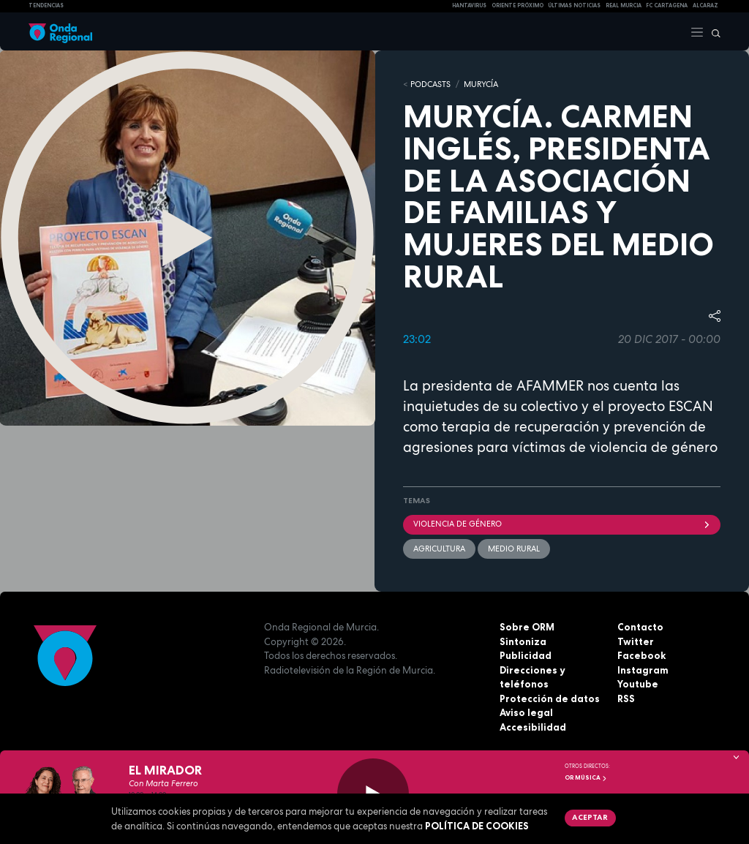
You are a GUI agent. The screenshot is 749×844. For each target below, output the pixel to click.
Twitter (635, 641)
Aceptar (590, 817)
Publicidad (526, 655)
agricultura (439, 548)
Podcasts (430, 84)
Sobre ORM (527, 627)
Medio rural (514, 548)
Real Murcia (623, 5)
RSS (626, 698)
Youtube (637, 684)
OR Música (586, 777)
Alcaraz (705, 5)
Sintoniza (523, 641)
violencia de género (561, 524)
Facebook (641, 655)
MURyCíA (481, 84)
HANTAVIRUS (469, 5)
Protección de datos (550, 698)
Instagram (643, 670)
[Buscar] (712, 31)
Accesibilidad (533, 727)
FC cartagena (667, 5)
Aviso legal (526, 712)
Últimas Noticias (574, 5)
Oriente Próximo (517, 5)
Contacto (640, 627)
